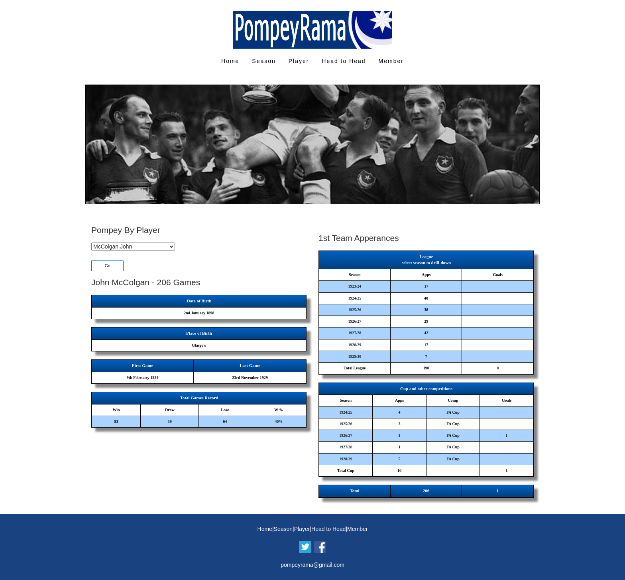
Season (263, 61)
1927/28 (354, 333)
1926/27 (354, 321)
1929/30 (354, 356)
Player (299, 61)
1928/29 (354, 345)
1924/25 (354, 298)
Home (230, 61)
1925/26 (354, 310)
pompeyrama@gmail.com (312, 565)
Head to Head (344, 61)
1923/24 (354, 286)
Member (391, 61)
